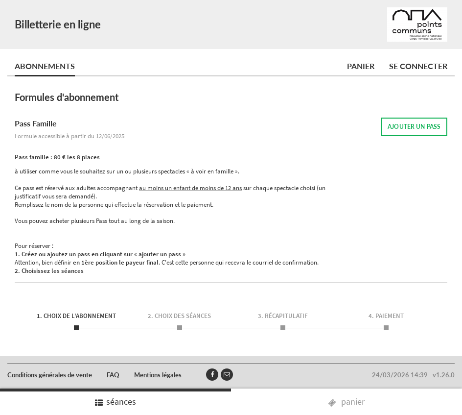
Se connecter (418, 66)
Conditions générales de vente (49, 375)
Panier (360, 66)
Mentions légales (158, 375)
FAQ (113, 375)
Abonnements (45, 66)
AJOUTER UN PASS (414, 126)
